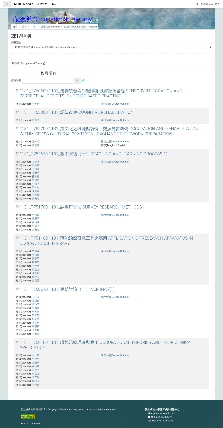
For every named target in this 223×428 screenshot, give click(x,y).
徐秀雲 (35, 176)
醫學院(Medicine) (50, 26)
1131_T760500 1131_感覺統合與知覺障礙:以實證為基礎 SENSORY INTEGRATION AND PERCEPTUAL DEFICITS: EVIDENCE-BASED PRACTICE (100, 93)
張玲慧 (35, 141)
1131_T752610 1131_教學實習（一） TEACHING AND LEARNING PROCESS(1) (93, 153)
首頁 (15, 26)
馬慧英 (35, 276)
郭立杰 (35, 187)
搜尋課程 (16, 80)
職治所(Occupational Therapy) (80, 26)
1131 (34, 26)
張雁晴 (35, 172)
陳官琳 (35, 191)
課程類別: (16, 42)
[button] (197, 3)
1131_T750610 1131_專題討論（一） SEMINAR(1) (67, 289)
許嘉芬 (35, 120)
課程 (24, 26)
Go (77, 80)
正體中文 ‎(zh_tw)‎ (46, 4)
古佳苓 (35, 161)
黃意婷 (35, 145)
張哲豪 (35, 165)
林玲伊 (35, 103)
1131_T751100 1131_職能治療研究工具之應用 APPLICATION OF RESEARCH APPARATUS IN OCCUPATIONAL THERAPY (106, 241)
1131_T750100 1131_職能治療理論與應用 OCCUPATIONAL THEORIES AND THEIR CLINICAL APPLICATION (106, 345)
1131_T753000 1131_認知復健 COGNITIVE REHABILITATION (76, 112)
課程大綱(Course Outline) (115, 103)
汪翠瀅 (35, 315)
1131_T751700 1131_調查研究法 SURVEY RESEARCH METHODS (80, 207)
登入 (217, 4)
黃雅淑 (35, 198)
